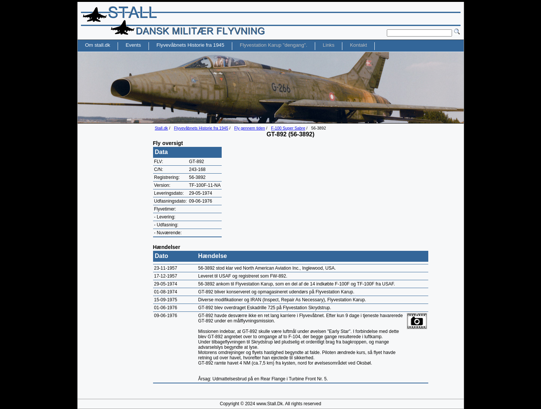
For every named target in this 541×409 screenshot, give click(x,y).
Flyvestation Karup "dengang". (273, 45)
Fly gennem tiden (249, 128)
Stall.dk (161, 128)
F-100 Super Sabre (288, 128)
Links (328, 45)
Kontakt (358, 45)
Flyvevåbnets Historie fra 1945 (201, 128)
